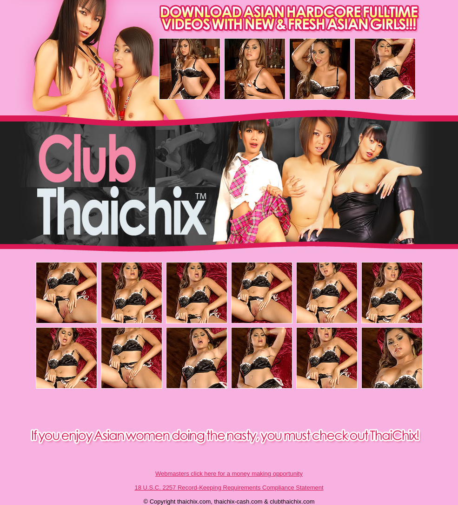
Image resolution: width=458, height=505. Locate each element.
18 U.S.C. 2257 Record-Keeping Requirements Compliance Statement (228, 487)
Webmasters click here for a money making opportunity (229, 473)
